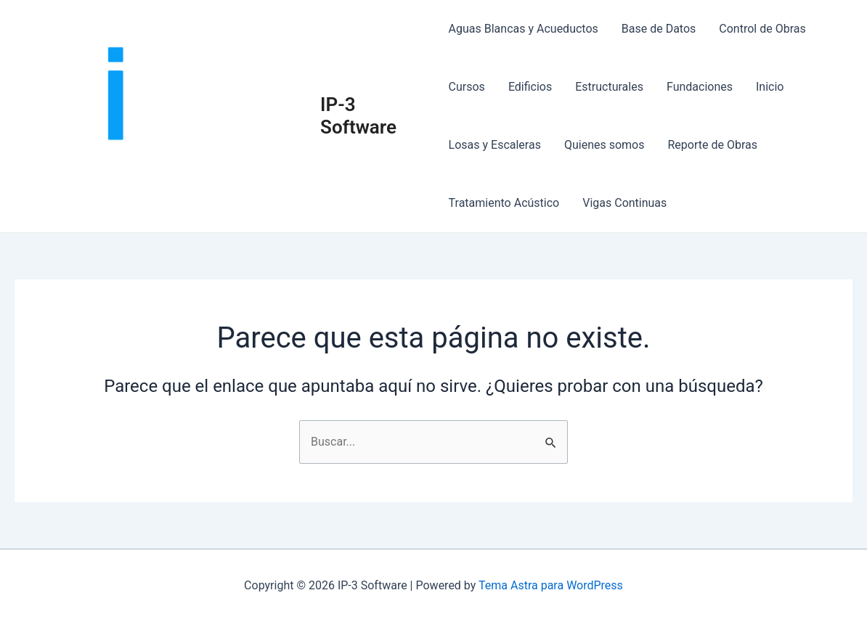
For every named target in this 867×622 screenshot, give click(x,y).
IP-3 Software (358, 116)
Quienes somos (604, 145)
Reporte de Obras (712, 145)
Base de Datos (659, 29)
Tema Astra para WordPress (551, 585)
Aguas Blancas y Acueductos (523, 29)
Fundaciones (700, 87)
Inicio (769, 87)
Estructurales (609, 87)
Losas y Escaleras (495, 145)
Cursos (467, 87)
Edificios (530, 87)
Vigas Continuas (624, 203)
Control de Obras (762, 29)
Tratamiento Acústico (504, 203)
